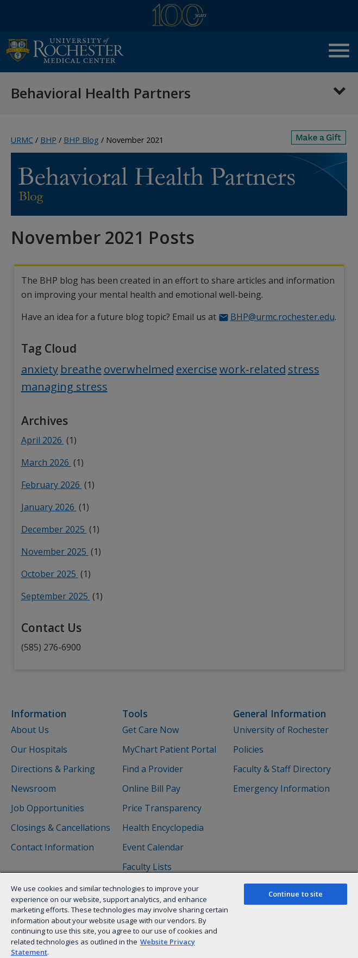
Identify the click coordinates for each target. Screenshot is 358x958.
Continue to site (295, 894)
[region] (179, 915)
